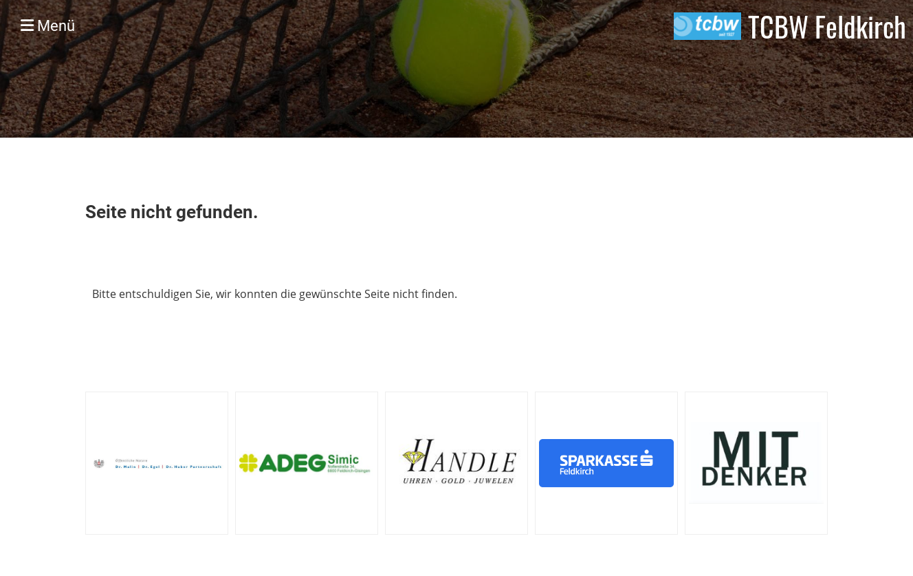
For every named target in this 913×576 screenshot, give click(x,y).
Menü (48, 25)
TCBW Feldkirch (827, 26)
